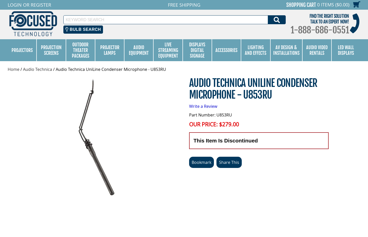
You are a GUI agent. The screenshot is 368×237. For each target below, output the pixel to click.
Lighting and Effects (255, 50)
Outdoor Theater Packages (80, 50)
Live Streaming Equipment (168, 50)
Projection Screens (51, 50)
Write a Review (203, 106)
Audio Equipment (139, 50)
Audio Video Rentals (317, 50)
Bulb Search (83, 29)
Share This (229, 162)
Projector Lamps (109, 50)
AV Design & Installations (286, 50)
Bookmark (201, 162)
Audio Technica (37, 69)
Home (13, 69)
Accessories (226, 50)
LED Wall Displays (346, 50)
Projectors (22, 50)
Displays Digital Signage (197, 50)
